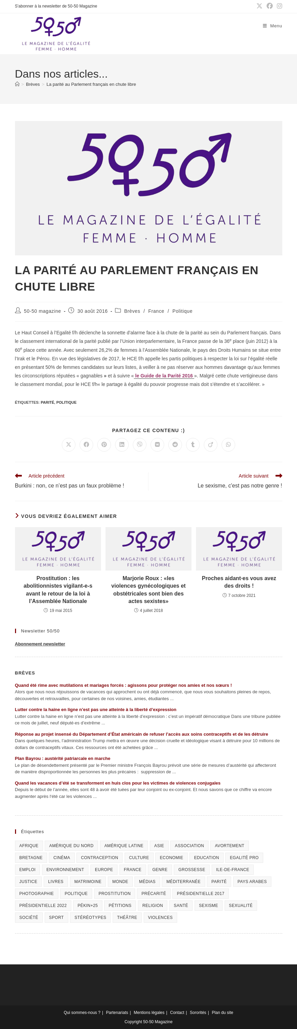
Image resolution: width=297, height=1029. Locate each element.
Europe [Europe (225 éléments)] (104, 869)
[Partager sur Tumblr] (193, 445)
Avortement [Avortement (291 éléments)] (229, 845)
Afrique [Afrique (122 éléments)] (29, 845)
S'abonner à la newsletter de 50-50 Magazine (56, 6)
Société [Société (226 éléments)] (28, 917)
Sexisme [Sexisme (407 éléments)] (208, 905)
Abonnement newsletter (40, 643)
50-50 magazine (42, 311)
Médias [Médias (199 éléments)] (147, 881)
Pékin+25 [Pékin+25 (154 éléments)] (87, 905)
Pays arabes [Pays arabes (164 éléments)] (252, 881)
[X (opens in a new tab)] (259, 6)
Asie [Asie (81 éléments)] (159, 845)
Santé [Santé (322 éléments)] (181, 905)
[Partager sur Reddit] (175, 445)
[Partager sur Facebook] (86, 445)
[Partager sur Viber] (139, 445)
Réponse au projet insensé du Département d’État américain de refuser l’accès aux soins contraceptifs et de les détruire (141, 734)
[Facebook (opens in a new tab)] (270, 6)
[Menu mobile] (272, 25)
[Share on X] (68, 445)
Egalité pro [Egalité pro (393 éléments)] (244, 857)
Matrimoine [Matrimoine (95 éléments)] (88, 881)
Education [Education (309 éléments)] (206, 857)
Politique (182, 311)
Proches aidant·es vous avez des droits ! (239, 582)
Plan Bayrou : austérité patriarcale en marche (63, 758)
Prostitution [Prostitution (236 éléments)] (115, 893)
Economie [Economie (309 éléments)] (171, 857)
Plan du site (223, 1012)
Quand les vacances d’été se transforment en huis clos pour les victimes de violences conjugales (118, 783)
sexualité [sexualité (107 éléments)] (241, 905)
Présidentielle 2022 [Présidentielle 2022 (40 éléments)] (43, 905)
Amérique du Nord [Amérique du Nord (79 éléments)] (71, 845)
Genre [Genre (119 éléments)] (160, 869)
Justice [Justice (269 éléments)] (28, 881)
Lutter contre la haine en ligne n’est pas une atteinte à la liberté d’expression (95, 709)
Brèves (132, 311)
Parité (47, 402)
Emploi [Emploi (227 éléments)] (27, 869)
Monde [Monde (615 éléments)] (120, 881)
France (156, 311)
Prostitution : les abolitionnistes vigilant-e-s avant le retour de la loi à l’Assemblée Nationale (58, 589)
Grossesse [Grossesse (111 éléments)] (191, 869)
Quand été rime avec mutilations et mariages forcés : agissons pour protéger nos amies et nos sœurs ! (123, 685)
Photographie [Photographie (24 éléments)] (36, 893)
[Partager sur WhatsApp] (228, 445)
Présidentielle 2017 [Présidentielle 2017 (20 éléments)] (200, 893)
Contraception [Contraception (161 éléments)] (99, 857)
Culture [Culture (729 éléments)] (139, 857)
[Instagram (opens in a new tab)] (278, 6)
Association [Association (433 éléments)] (189, 845)
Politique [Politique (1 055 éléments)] (76, 893)
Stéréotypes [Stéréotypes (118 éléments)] (90, 917)
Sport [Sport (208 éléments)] (56, 917)
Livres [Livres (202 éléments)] (55, 881)
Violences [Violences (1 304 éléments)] (160, 917)
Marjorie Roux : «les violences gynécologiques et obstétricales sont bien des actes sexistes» (148, 589)
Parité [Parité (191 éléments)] (219, 881)
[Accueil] (17, 84)
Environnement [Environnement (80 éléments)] (65, 869)
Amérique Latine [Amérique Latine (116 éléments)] (123, 845)
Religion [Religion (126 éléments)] (152, 905)
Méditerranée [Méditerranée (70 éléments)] (183, 881)
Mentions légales (149, 1012)
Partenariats (117, 1012)
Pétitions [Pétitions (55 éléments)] (120, 905)
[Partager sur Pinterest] (104, 445)
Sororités (198, 1012)
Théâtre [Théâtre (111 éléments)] (127, 917)
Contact (177, 1012)
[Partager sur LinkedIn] (122, 445)
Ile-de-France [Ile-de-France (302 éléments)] (232, 869)
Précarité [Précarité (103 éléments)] (153, 893)
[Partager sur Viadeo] (210, 445)
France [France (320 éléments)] (133, 869)
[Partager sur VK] (157, 445)
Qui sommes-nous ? (82, 1012)
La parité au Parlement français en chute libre (91, 84)
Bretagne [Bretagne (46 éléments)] (31, 857)
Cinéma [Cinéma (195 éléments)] (61, 857)
